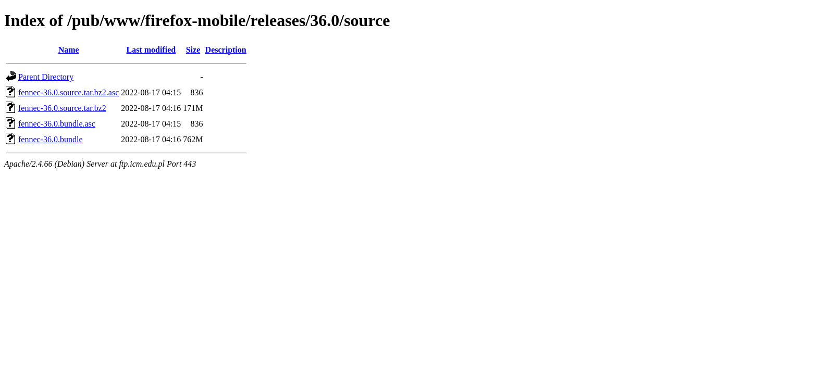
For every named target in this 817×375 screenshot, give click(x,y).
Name (68, 49)
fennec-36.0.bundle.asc (56, 123)
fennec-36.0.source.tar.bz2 (62, 108)
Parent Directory (45, 76)
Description (225, 49)
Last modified (151, 49)
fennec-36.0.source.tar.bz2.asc (68, 92)
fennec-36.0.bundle (50, 139)
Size (193, 49)
